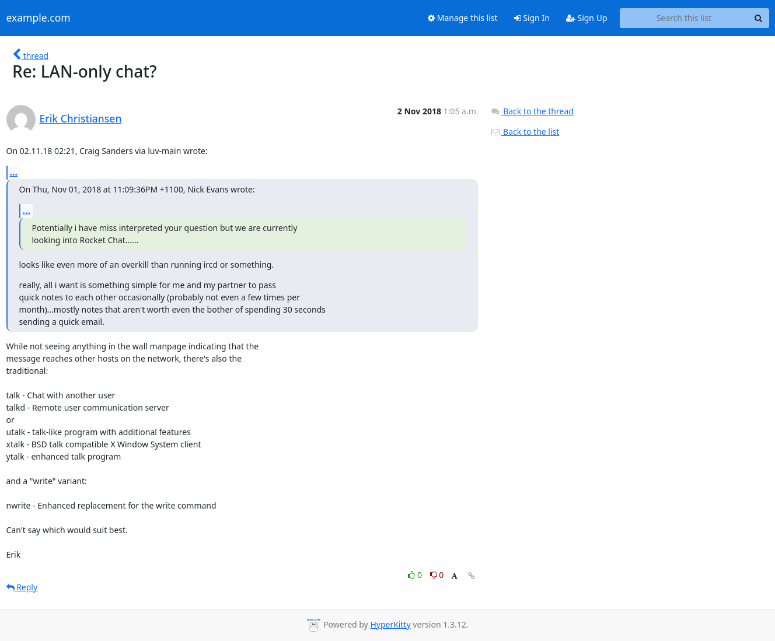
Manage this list (463, 17)
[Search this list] (684, 18)
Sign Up (587, 17)
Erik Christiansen (81, 118)
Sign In (532, 17)
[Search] (758, 18)
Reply (22, 587)
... (14, 172)
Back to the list (524, 131)
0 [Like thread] (416, 574)
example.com (38, 18)
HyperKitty (390, 624)
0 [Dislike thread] (437, 574)
